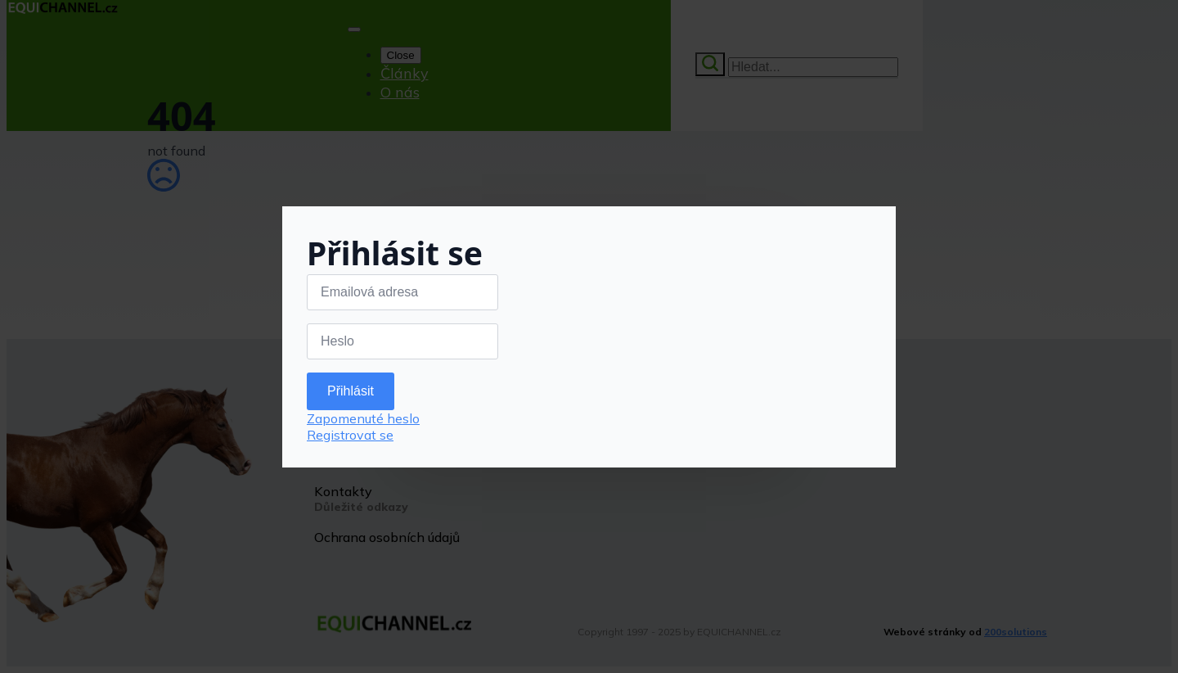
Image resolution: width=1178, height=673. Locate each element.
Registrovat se (350, 435)
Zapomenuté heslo (363, 418)
